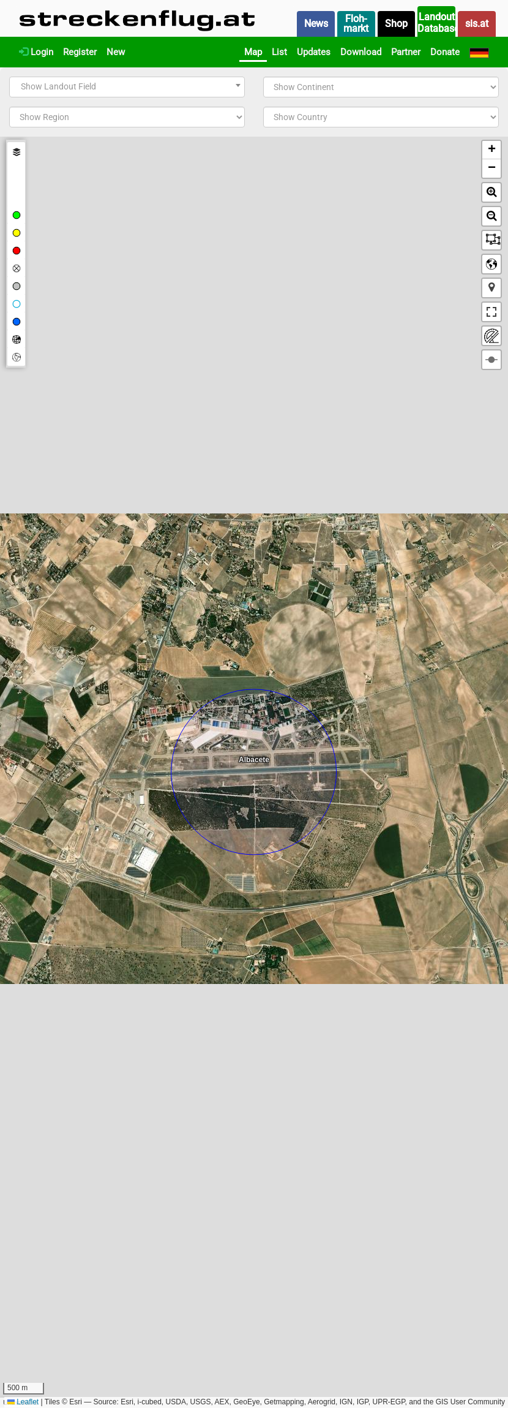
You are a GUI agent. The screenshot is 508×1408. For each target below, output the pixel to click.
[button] (491, 150)
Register (80, 52)
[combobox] (127, 87)
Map (253, 52)
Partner (405, 52)
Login (36, 52)
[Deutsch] (479, 52)
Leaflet (23, 1402)
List (279, 52)
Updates (314, 52)
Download (360, 52)
